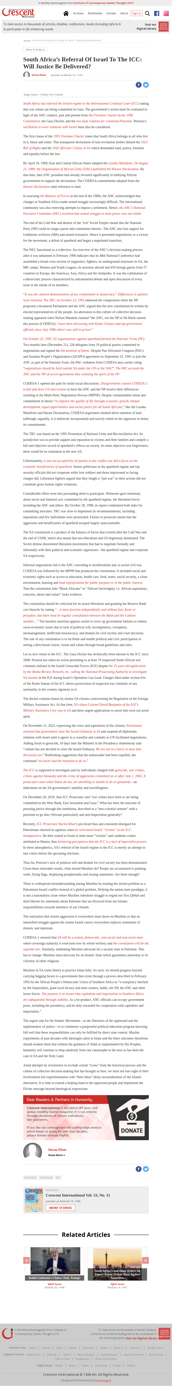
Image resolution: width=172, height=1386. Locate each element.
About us (119, 1348)
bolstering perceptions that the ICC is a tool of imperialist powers (102, 841)
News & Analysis (86, 1354)
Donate (104, 1348)
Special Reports (109, 1354)
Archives (46, 1348)
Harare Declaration (36, 186)
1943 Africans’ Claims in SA (71, 148)
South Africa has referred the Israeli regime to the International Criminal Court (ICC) (81, 103)
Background (82, 1359)
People (117, 1365)
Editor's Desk (62, 1359)
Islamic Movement (133, 1354)
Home (32, 1348)
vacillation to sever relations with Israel (50, 127)
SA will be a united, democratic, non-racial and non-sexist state (100, 937)
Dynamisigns (103, 1381)
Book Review (156, 1354)
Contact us (135, 1348)
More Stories (60, 1208)
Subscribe (88, 1348)
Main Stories (34, 1354)
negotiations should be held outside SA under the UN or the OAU (68, 368)
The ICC (29, 770)
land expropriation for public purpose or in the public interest (100, 582)
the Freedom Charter (103, 115)
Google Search (155, 1348)
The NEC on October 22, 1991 (63, 300)
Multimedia (101, 1365)
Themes (131, 1365)
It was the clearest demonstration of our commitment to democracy (70, 294)
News (59, 1348)
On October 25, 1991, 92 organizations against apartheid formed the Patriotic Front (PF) (83, 339)
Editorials (52, 1354)
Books (72, 1365)
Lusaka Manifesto (120, 163)
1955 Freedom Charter (68, 136)
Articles (59, 1365)
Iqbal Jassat (54, 1284)
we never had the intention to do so (62, 761)
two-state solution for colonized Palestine (104, 121)
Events (85, 1365)
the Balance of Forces (55, 196)
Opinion (67, 1354)
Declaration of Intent (75, 350)
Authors (73, 1348)
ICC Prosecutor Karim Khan (56, 824)
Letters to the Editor (106, 1359)
